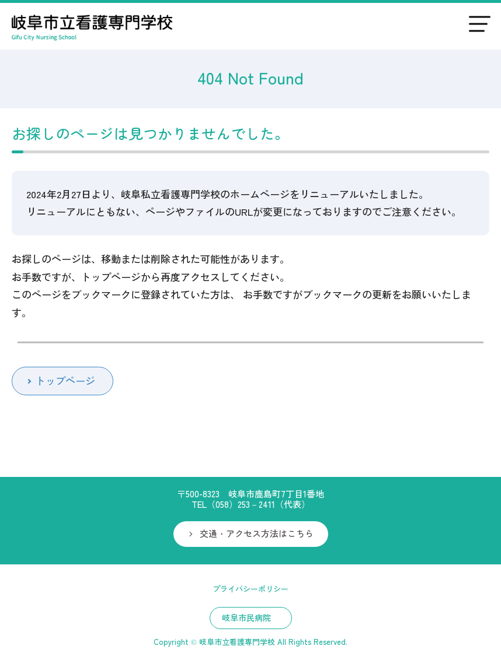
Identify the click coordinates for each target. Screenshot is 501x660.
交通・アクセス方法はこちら (257, 533)
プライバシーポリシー (250, 588)
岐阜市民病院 (246, 617)
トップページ (65, 380)
